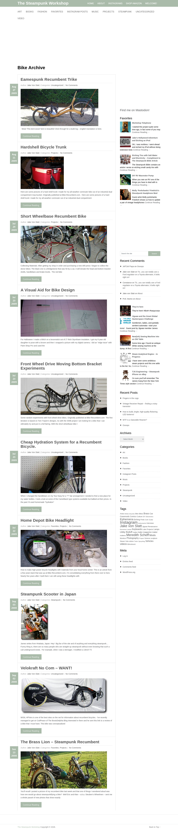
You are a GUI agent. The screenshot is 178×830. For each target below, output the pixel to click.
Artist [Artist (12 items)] (122, 514)
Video (21, 18)
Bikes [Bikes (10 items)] (141, 514)
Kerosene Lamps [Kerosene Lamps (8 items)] (125, 529)
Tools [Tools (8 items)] (136, 541)
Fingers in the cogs (131, 398)
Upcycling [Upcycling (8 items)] (141, 541)
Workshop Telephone (141, 123)
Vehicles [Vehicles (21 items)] (149, 541)
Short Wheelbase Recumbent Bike (53, 216)
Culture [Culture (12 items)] (139, 517)
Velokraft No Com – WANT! (46, 668)
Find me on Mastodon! (135, 110)
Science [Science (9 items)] (147, 538)
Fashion (42, 12)
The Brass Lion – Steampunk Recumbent (60, 742)
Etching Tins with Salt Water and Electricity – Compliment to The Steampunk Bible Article (146, 158)
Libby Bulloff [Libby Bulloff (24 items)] (126, 532)
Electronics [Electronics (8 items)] (149, 516)
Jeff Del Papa (128, 266)
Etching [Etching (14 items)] (137, 519)
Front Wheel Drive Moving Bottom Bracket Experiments (61, 366)
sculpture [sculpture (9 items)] (154, 538)
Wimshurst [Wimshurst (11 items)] (131, 544)
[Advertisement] (67, 42)
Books (30, 12)
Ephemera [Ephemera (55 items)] (126, 519)
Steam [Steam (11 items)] (122, 541)
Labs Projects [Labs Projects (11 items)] (148, 529)
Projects (108, 12)
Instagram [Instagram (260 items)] (129, 522)
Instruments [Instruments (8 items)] (142, 523)
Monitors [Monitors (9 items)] (123, 538)
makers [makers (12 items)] (123, 535)
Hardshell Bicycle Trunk (43, 147)
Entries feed (128, 561)
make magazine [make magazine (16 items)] (145, 532)
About (140, 293)
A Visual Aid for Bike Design (48, 290)
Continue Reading (31, 136)
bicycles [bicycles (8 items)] (132, 514)
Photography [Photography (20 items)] (133, 538)
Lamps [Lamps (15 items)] (156, 529)
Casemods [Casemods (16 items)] (124, 516)
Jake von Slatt (33, 85)
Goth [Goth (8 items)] (146, 520)
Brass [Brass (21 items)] (146, 513)
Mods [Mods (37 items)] (152, 535)
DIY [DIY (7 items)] (144, 516)
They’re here (137, 307)
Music (95, 12)
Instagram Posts (77, 12)
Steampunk (125, 12)
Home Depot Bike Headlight (47, 520)
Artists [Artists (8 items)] (127, 514)
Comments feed (129, 567)
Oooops (140, 266)
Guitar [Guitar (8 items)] (151, 520)
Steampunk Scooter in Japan (48, 594)
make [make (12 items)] (135, 532)
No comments (71, 85)
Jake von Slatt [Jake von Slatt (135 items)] (131, 526)
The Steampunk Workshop (43, 3)
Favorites (57, 12)
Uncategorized (145, 12)
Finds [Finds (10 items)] (143, 520)
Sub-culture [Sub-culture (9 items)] (130, 541)
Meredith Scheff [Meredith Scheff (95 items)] (137, 535)
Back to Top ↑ (154, 827)
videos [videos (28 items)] (123, 544)
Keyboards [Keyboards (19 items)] (137, 529)
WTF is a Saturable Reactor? (135, 420)
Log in (125, 556)
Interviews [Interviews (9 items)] (150, 523)
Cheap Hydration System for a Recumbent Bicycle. (61, 444)
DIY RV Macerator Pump (143, 176)
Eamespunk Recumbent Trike (49, 79)
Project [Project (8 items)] (141, 538)
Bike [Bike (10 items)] (136, 514)
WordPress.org (129, 572)
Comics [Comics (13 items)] (133, 517)
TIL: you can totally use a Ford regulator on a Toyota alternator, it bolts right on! (141, 274)
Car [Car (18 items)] (151, 513)
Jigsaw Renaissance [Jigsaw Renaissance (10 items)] (150, 527)
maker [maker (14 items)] (155, 532)
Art (20, 12)
